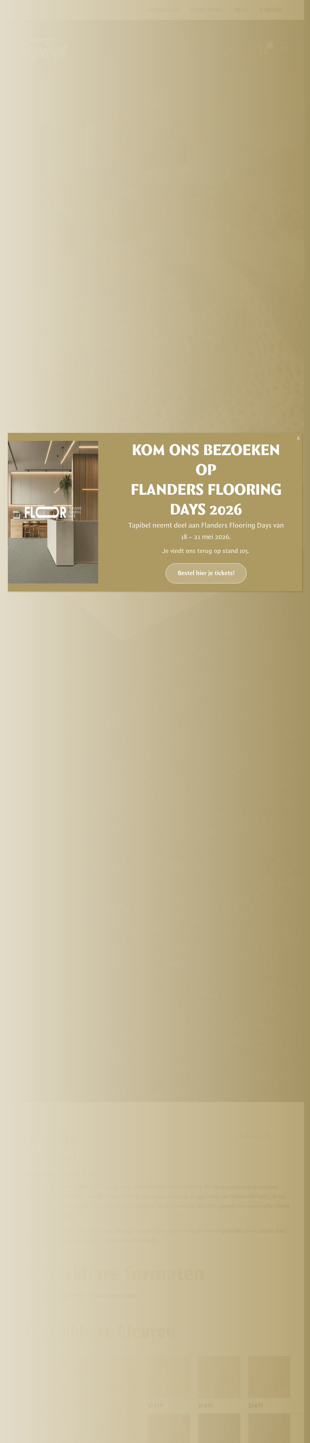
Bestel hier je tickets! (206, 573)
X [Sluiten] (298, 438)
